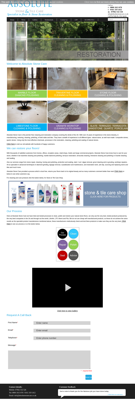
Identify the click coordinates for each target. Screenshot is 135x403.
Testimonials (49, 20)
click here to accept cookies (50, 2)
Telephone (12, 338)
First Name (13, 322)
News (23, 20)
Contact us (64, 20)
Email (10, 330)
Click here (89, 2)
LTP (76, 20)
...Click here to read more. (115, 394)
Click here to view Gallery (67, 311)
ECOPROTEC (90, 20)
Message (12, 345)
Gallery (35, 20)
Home (12, 20)
